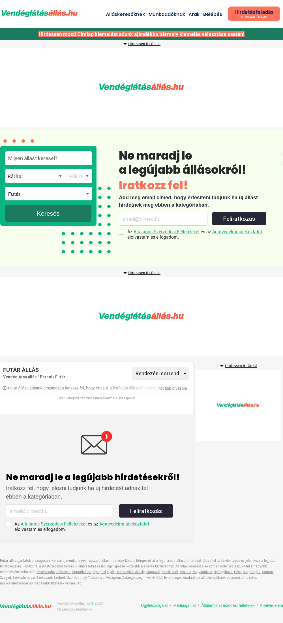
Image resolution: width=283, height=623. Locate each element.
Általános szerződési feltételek (227, 605)
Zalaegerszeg (132, 578)
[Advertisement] (141, 87)
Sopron (267, 572)
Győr (110, 572)
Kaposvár (153, 572)
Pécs (237, 572)
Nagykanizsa (202, 572)
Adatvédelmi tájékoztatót (237, 231)
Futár (60, 377)
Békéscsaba (46, 572)
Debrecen (63, 572)
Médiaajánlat (184, 605)
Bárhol (46, 377)
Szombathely (77, 578)
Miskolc (185, 572)
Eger (96, 572)
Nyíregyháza (223, 572)
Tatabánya (96, 578)
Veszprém (113, 578)
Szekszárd (44, 578)
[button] (48, 193)
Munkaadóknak (167, 14)
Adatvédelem (271, 605)
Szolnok (59, 578)
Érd (103, 572)
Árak (194, 14)
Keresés (48, 213)
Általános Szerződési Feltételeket (167, 231)
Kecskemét (170, 572)
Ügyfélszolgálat (154, 605)
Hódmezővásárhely (129, 572)
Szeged (5, 578)
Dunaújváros (81, 572)
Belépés (212, 14)
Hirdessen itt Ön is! (144, 43)
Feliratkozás (239, 218)
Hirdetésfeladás (254, 14)
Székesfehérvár (23, 578)
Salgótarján (252, 572)
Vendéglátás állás (20, 377)
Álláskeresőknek (125, 14)
